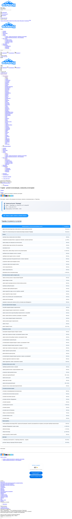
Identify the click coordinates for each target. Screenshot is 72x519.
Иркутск (7, 96)
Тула (6, 134)
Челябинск (7, 140)
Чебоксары (7, 139)
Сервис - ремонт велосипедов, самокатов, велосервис (16, 36)
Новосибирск (8, 115)
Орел (6, 117)
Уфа (6, 137)
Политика (7, 48)
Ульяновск (7, 136)
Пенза (6, 119)
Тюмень (6, 135)
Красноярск (7, 104)
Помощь (2, 493)
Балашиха (7, 82)
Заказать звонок (3, 73)
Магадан (7, 107)
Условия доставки (8, 40)
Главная (4, 31)
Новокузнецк (7, 114)
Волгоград (7, 89)
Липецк (6, 106)
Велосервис (5, 33)
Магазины (5, 43)
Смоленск (7, 126)
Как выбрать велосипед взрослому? (7, 485)
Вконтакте (5, 185)
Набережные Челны (9, 112)
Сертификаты (8, 46)
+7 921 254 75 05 (3, 17)
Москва (6, 109)
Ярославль (7, 143)
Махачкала (7, 108)
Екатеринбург (8, 92)
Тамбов (6, 130)
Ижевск (6, 95)
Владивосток (7, 87)
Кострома (7, 102)
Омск (6, 116)
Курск (6, 105)
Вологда (6, 90)
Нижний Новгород (9, 113)
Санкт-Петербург (8, 124)
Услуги (4, 35)
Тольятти (7, 132)
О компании (5, 45)
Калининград (8, 98)
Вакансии (7, 42)
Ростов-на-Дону (8, 121)
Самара (6, 123)
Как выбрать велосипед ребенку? (7, 483)
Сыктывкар (7, 129)
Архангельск (7, 80)
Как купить (5, 38)
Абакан (6, 79)
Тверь (6, 131)
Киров (6, 101)
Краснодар (7, 103)
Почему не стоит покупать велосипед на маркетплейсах (11, 482)
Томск (6, 133)
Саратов (6, 125)
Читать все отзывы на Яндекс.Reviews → (36, 473)
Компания (2, 486)
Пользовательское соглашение (6, 491)
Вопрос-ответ (3, 499)
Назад (6, 76)
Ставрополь (7, 128)
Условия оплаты (8, 39)
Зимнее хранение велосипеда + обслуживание (14, 37)
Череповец (7, 141)
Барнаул (6, 83)
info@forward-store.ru (6, 182)
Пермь (6, 120)
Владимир (7, 88)
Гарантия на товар (8, 41)
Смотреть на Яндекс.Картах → (36, 477)
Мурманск (7, 111)
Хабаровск (7, 138)
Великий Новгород (9, 86)
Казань (6, 97)
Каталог (4, 32)
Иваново (7, 93)
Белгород (7, 84)
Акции (4, 34)
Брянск (6, 85)
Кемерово (7, 100)
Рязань (6, 122)
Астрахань (7, 81)
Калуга (6, 99)
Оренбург (7, 118)
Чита (6, 142)
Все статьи (2, 481)
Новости (2, 488)
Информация (3, 492)
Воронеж (7, 91)
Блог (1, 498)
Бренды (2, 501)
